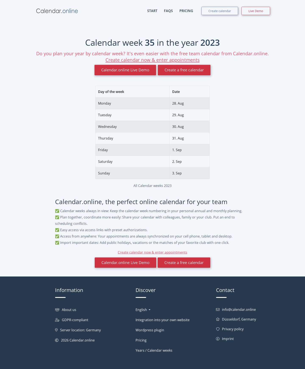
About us (69, 309)
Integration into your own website (163, 320)
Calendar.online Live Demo (125, 69)
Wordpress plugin (150, 330)
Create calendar (219, 11)
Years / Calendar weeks (154, 350)
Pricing (141, 340)
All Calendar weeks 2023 (152, 185)
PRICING (186, 10)
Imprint (228, 338)
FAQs (168, 10)
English (142, 309)
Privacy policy (233, 329)
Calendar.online (82, 340)
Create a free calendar (184, 69)
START (152, 10)
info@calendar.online (239, 309)
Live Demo (255, 11)
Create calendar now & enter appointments (152, 60)
